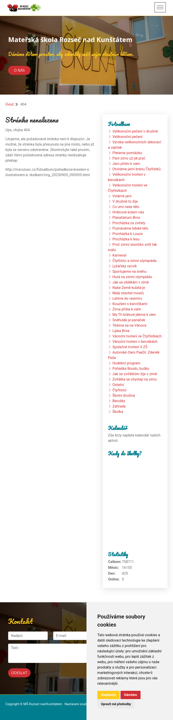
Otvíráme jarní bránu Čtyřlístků (136, 169)
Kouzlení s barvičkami (129, 304)
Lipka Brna (120, 331)
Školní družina (123, 395)
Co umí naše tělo (125, 207)
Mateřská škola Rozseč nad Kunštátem (70, 39)
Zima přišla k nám (126, 309)
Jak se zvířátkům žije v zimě (134, 374)
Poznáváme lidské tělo (130, 228)
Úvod (9, 104)
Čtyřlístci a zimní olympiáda (134, 261)
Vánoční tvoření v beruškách (134, 341)
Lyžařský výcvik (124, 266)
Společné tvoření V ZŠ (129, 347)
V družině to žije (125, 201)
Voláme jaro (122, 196)
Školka (117, 412)
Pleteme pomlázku (127, 153)
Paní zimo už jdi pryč (128, 158)
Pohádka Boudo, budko (130, 368)
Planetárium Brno (126, 217)
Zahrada (119, 406)
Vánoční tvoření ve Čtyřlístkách (137, 336)
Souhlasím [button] (108, 695)
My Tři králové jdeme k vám (134, 314)
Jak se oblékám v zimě (130, 282)
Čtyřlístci (119, 390)
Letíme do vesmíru (127, 298)
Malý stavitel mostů (128, 293)
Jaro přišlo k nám (126, 164)
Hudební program (126, 363)
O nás (19, 70)
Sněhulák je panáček (128, 320)
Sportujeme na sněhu (129, 271)
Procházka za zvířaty (128, 223)
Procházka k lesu (126, 239)
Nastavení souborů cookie (83, 703)
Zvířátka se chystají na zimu (134, 379)
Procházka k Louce (127, 234)
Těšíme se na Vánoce (129, 325)
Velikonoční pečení (127, 137)
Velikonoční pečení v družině (135, 131)
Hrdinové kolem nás (128, 212)
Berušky (118, 401)
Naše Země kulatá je (128, 288)
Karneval (119, 255)
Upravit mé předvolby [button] (116, 704)
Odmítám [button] (130, 695)
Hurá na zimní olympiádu (132, 277)
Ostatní (118, 385)
